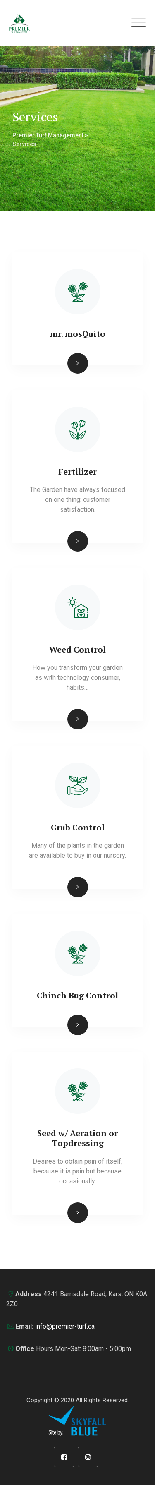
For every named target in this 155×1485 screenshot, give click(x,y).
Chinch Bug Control (77, 995)
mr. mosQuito (77, 333)
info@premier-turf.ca (65, 1326)
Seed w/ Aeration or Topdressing (77, 1138)
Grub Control (78, 827)
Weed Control (77, 649)
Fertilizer (77, 471)
